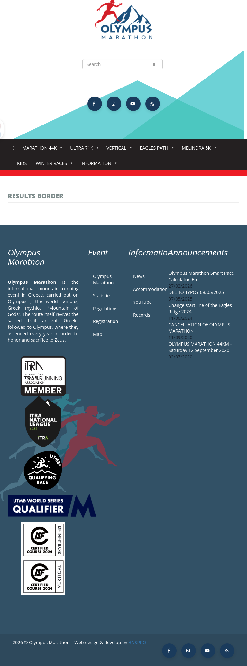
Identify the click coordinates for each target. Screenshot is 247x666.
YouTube (142, 302)
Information (97, 165)
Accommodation (146, 289)
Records (141, 315)
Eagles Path (155, 150)
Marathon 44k (41, 150)
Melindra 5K (197, 150)
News (139, 276)
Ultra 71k (83, 150)
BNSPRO (137, 642)
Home (13, 148)
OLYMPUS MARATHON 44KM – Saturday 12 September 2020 (200, 347)
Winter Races (52, 165)
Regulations (105, 308)
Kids (22, 163)
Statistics (102, 295)
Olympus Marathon (103, 279)
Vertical (117, 150)
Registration (105, 321)
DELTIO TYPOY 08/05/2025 (196, 292)
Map (97, 334)
